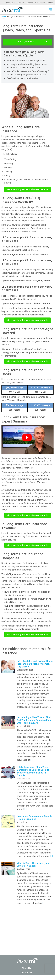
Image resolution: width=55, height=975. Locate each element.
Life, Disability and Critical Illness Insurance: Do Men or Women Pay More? (35, 664)
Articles (29, 3)
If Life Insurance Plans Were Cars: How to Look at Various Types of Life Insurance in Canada (33, 771)
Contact (50, 3)
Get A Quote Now (26, 42)
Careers (21, 3)
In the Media (40, 3)
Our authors (26, 972)
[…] (18, 710)
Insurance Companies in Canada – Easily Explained (34, 817)
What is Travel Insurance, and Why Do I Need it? (33, 864)
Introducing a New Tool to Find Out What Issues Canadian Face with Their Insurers (34, 720)
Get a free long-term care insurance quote (27, 189)
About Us (9, 3)
